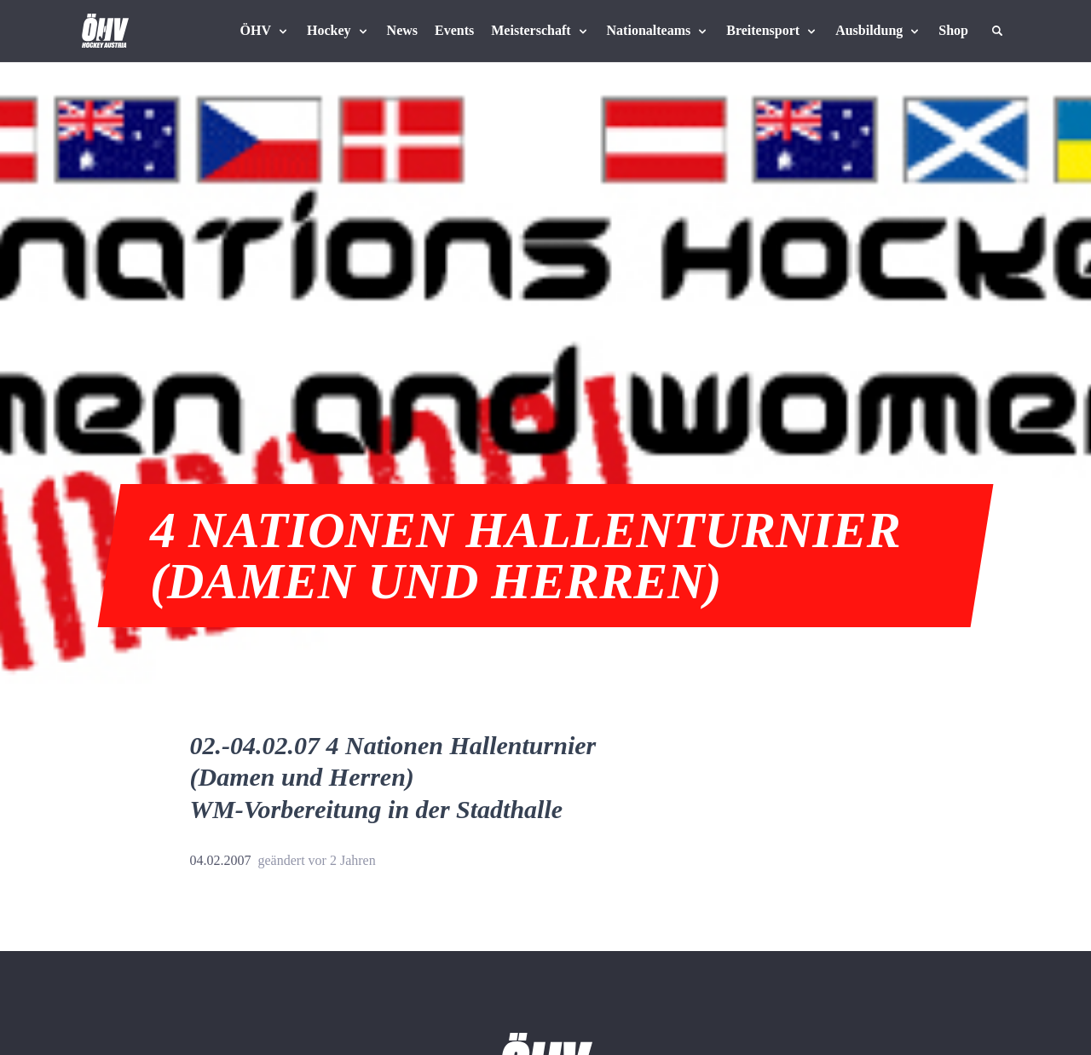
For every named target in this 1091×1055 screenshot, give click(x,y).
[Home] (105, 31)
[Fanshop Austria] (953, 30)
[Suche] (997, 31)
